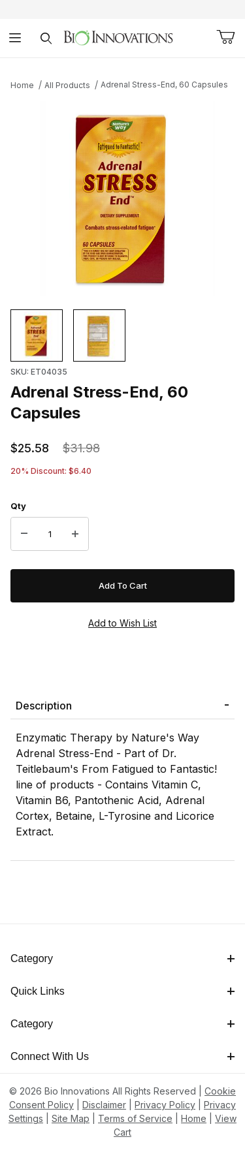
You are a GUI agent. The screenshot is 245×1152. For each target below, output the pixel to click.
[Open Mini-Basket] (225, 37)
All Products (67, 85)
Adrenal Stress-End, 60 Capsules (164, 84)
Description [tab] (44, 705)
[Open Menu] (15, 38)
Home (22, 85)
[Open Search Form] (46, 38)
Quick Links (122, 991)
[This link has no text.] (117, 36)
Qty (18, 506)
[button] (36, 335)
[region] (122, 335)
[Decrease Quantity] (24, 534)
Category (122, 958)
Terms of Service (135, 1118)
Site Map (71, 1118)
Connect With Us (122, 1056)
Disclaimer (104, 1104)
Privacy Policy (165, 1104)
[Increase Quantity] (75, 534)
